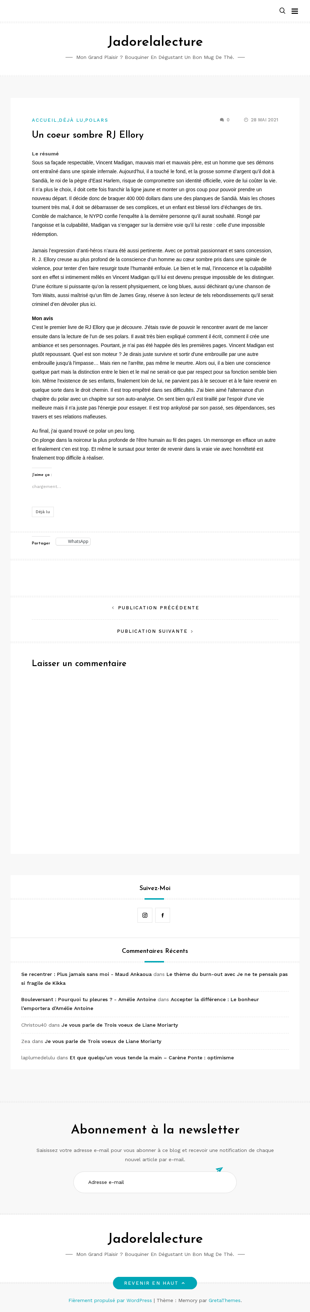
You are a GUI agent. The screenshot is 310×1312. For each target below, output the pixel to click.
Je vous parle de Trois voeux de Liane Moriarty (120, 1025)
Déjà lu (71, 120)
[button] (282, 11)
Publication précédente (159, 607)
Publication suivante (152, 631)
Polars (96, 120)
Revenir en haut (155, 1283)
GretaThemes (225, 1300)
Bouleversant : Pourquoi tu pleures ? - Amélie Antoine (88, 999)
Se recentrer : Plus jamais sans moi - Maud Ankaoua (86, 974)
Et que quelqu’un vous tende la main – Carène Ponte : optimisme (152, 1057)
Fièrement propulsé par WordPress (111, 1300)
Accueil (44, 120)
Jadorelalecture (155, 42)
